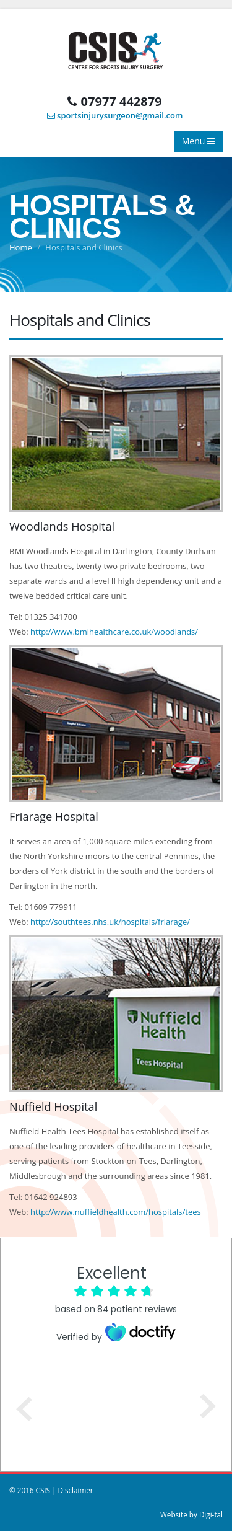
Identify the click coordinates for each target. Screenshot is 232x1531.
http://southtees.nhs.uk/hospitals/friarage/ (110, 921)
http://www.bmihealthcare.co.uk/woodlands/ (114, 631)
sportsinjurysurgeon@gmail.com (115, 115)
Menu (198, 141)
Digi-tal (211, 1514)
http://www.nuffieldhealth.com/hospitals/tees (115, 1211)
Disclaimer (75, 1490)
